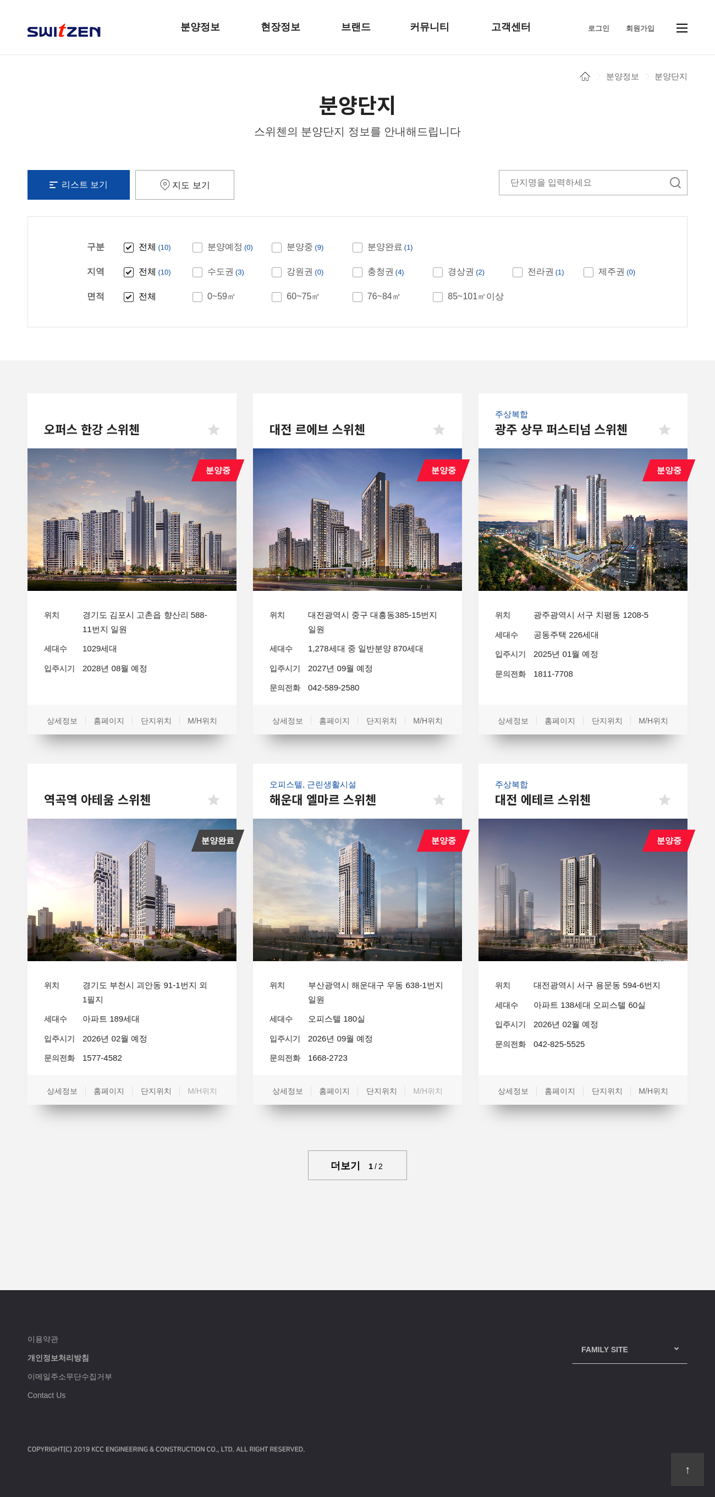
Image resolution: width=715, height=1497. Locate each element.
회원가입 (640, 28)
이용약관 (43, 1339)
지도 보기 (185, 184)
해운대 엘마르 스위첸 (323, 799)
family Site (604, 1349)
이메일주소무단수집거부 (70, 1376)
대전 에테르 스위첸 (543, 799)
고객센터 (511, 26)
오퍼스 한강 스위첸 (92, 429)
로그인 (598, 28)
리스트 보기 (79, 184)
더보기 (357, 1165)
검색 (675, 183)
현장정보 (280, 26)
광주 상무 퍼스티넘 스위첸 (561, 429)
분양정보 (200, 26)
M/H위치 (202, 721)
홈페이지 (109, 721)
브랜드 (356, 26)
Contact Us (46, 1395)
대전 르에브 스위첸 (317, 429)
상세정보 (62, 721)
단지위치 (156, 721)
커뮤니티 (429, 26)
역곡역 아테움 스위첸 (97, 799)
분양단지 (671, 76)
